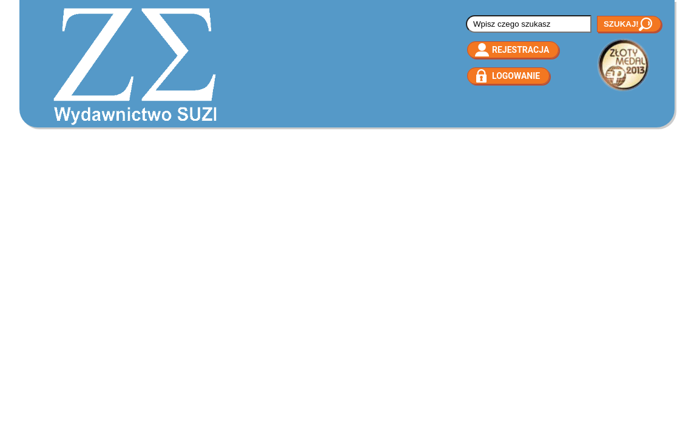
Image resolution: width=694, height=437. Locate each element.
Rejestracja (520, 50)
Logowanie (516, 76)
